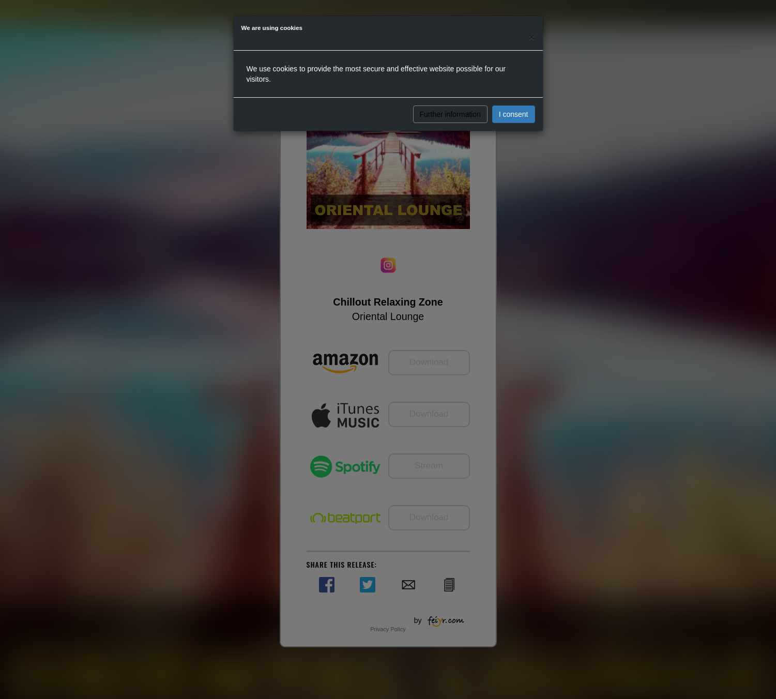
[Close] (531, 37)
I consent (513, 114)
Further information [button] (450, 114)
